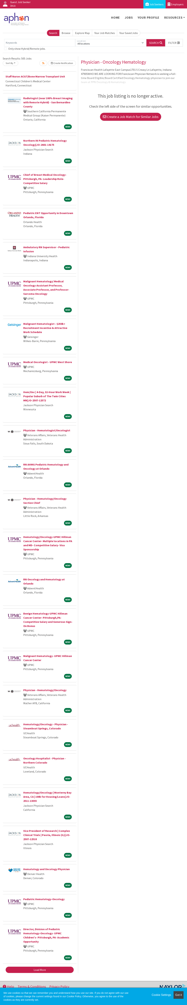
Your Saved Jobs (128, 33)
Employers (176, 4)
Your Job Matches (104, 33)
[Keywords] (39, 43)
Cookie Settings (161, 994)
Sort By (9, 63)
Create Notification (62, 63)
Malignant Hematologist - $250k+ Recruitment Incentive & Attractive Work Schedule (45, 328)
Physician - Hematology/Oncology (44, 690)
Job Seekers (154, 4)
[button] (174, 43)
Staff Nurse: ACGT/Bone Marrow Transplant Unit (35, 76)
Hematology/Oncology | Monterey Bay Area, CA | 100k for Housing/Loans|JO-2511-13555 (47, 797)
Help (8, 986)
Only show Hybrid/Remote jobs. (27, 48)
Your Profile (149, 17)
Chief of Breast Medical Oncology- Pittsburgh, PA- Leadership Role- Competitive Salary (44, 179)
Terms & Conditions (32, 986)
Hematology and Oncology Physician (46, 869)
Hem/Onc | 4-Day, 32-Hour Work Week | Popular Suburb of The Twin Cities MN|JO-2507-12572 (47, 396)
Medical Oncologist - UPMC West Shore (47, 362)
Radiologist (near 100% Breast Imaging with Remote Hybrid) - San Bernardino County (48, 102)
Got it (178, 994)
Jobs (129, 17)
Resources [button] (173, 17)
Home (115, 17)
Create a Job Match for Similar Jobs (130, 117)
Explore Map (82, 33)
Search (53, 33)
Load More (40, 970)
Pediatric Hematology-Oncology (44, 899)
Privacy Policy (59, 986)
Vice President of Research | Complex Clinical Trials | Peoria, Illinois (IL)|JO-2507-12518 (46, 835)
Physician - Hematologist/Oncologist (46, 430)
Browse (66, 33)
